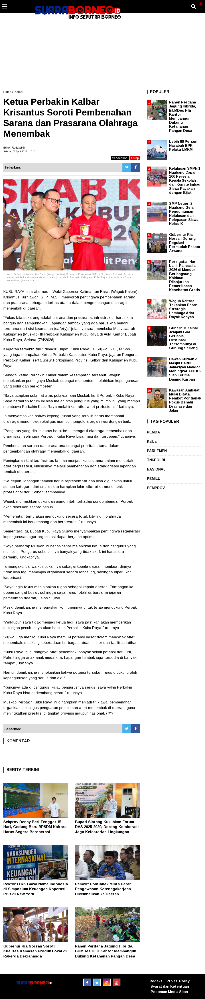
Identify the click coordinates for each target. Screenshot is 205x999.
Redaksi (156, 981)
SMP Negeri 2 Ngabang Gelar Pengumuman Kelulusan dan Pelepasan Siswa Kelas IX (183, 214)
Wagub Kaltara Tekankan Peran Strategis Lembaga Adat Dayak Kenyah (183, 309)
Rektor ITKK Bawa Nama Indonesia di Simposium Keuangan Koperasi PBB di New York (35, 889)
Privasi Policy (178, 981)
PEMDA (153, 432)
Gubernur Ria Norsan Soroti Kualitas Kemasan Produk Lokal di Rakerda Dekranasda (35, 951)
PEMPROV (156, 488)
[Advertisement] (102, 54)
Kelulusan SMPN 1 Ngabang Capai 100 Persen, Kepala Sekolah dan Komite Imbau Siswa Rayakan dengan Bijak (184, 181)
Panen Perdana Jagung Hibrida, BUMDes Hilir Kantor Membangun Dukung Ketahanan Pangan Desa (105, 951)
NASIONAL (156, 469)
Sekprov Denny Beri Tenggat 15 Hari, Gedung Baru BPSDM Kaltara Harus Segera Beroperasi (35, 827)
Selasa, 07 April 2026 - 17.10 (19, 151)
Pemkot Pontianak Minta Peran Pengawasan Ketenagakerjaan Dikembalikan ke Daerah (103, 889)
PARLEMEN (157, 451)
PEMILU (153, 479)
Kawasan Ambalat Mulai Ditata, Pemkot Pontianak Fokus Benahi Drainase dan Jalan (185, 400)
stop (135, 158)
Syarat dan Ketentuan (169, 986)
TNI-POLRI (156, 460)
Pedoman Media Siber (170, 992)
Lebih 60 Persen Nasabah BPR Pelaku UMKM (183, 145)
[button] (200, 2)
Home (7, 91)
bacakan (119, 158)
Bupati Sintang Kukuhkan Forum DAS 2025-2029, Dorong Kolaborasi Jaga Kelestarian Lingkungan (107, 827)
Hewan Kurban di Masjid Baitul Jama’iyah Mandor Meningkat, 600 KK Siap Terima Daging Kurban (185, 369)
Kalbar (19, 91)
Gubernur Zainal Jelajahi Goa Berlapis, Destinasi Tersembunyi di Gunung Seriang (183, 338)
